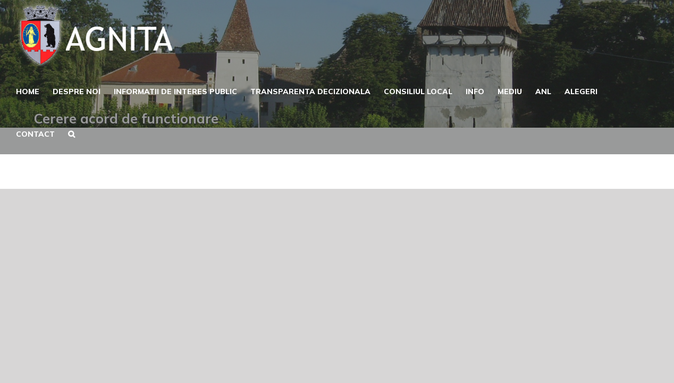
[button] (73, 133)
